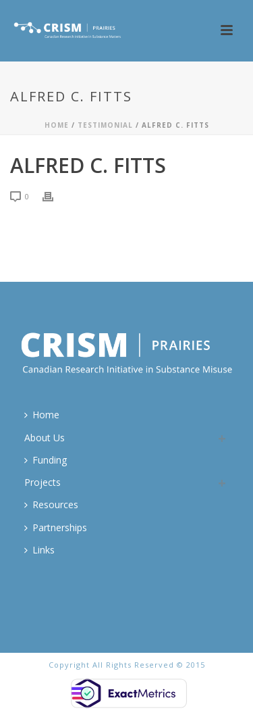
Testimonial (105, 125)
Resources (51, 504)
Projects (42, 482)
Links (39, 549)
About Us (44, 437)
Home (57, 125)
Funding (45, 459)
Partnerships (55, 527)
